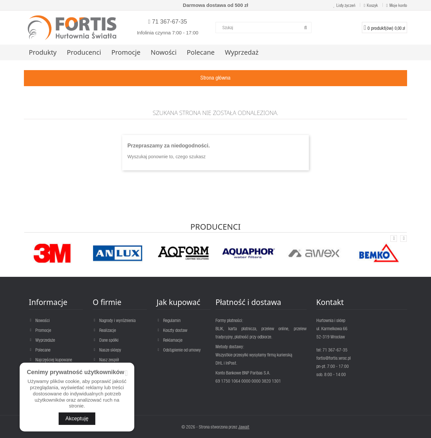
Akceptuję (77, 418)
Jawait (243, 426)
